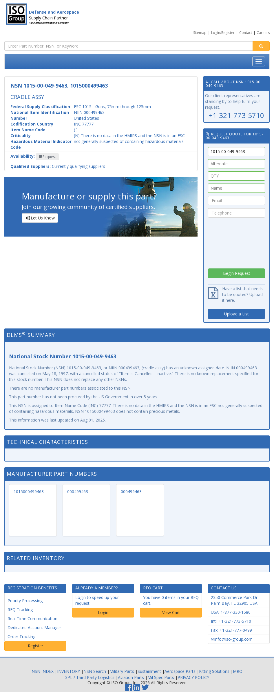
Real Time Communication (32, 618)
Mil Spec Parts (160, 677)
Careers (263, 32)
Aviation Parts (131, 677)
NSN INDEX (43, 671)
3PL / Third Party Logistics (89, 677)
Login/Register (223, 32)
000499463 (77, 491)
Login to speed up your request (97, 600)
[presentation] (236, 241)
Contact (245, 32)
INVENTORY (68, 671)
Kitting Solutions (214, 671)
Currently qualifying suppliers (57, 166)
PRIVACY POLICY (193, 677)
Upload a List (236, 314)
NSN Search (94, 671)
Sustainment (149, 671)
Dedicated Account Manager (34, 627)
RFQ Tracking (20, 609)
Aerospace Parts (180, 671)
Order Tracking (21, 636)
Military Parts (121, 671)
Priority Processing (25, 600)
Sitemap (200, 32)
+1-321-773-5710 (236, 115)
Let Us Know (39, 218)
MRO (237, 671)
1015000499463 (29, 491)
